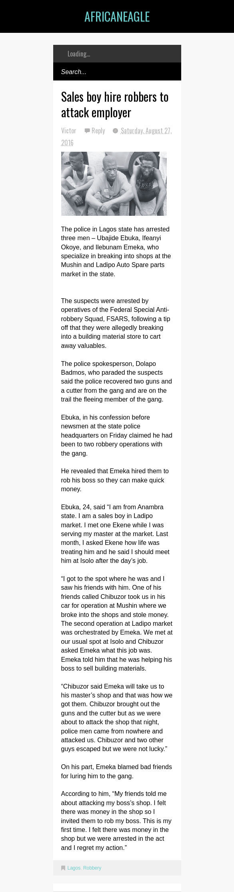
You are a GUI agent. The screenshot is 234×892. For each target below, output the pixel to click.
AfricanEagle (117, 16)
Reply (99, 130)
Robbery (92, 868)
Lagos (74, 868)
